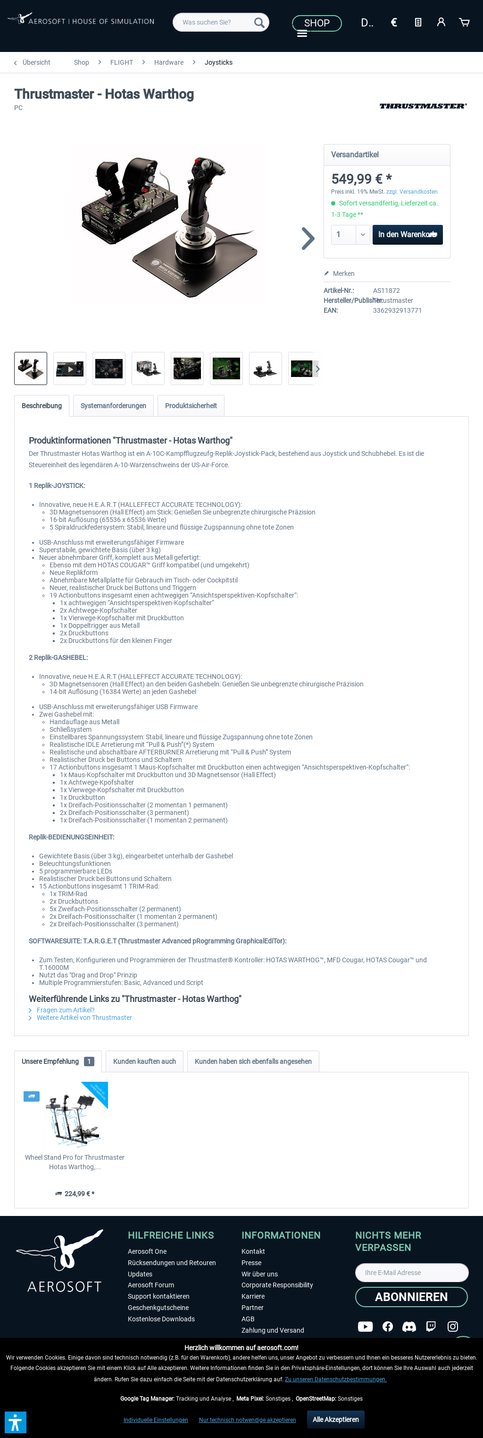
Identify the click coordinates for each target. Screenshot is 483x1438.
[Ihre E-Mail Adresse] (412, 1272)
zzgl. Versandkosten (412, 191)
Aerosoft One (147, 1251)
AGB (248, 1319)
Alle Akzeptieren (336, 1419)
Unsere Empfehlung (58, 1061)
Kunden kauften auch (144, 1061)
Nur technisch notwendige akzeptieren (247, 1420)
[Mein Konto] (441, 21)
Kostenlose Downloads (161, 1319)
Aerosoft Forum (151, 1285)
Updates (140, 1274)
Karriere (253, 1296)
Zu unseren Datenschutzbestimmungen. (336, 1379)
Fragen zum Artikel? (62, 1010)
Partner (253, 1307)
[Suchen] (259, 22)
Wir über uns (260, 1274)
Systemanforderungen (113, 406)
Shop (317, 23)
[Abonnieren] (411, 1297)
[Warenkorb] (465, 21)
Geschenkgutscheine (158, 1307)
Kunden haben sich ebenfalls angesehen (253, 1061)
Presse (251, 1263)
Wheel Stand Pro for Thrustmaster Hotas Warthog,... (75, 1162)
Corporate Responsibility (277, 1285)
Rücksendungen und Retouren (172, 1263)
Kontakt (253, 1251)
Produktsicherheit (191, 406)
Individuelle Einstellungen (156, 1420)
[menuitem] (221, 22)
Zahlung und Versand (273, 1330)
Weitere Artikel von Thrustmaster (80, 1017)
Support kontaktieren (159, 1296)
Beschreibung (42, 406)
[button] (15, 1422)
